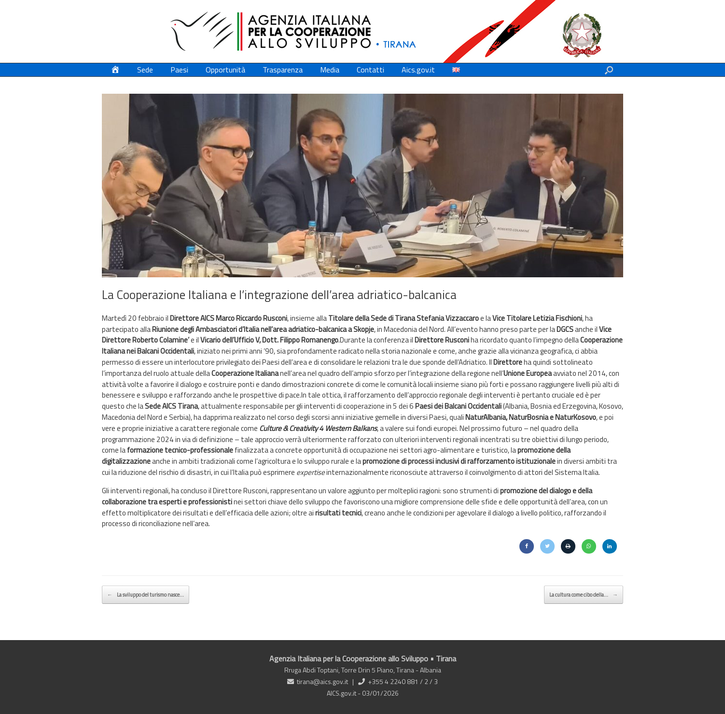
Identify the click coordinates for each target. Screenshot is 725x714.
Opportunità (225, 69)
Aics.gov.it (418, 69)
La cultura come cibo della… (583, 594)
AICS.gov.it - (344, 693)
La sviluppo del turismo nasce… (145, 594)
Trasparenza (283, 69)
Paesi (179, 69)
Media (329, 69)
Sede (145, 69)
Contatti (370, 69)
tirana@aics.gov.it (322, 681)
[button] (609, 69)
